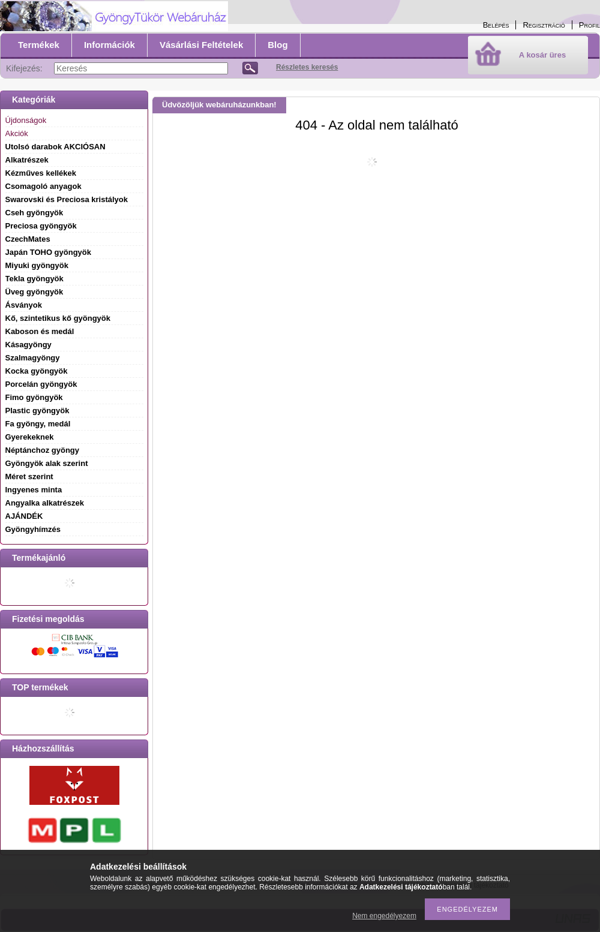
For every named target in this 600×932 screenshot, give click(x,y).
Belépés (496, 24)
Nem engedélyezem (384, 916)
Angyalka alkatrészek (45, 502)
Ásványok (23, 304)
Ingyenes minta (33, 489)
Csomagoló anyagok (43, 186)
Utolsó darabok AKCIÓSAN (55, 146)
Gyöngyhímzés (33, 529)
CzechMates (27, 238)
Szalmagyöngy (32, 357)
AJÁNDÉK (24, 516)
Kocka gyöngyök (36, 370)
